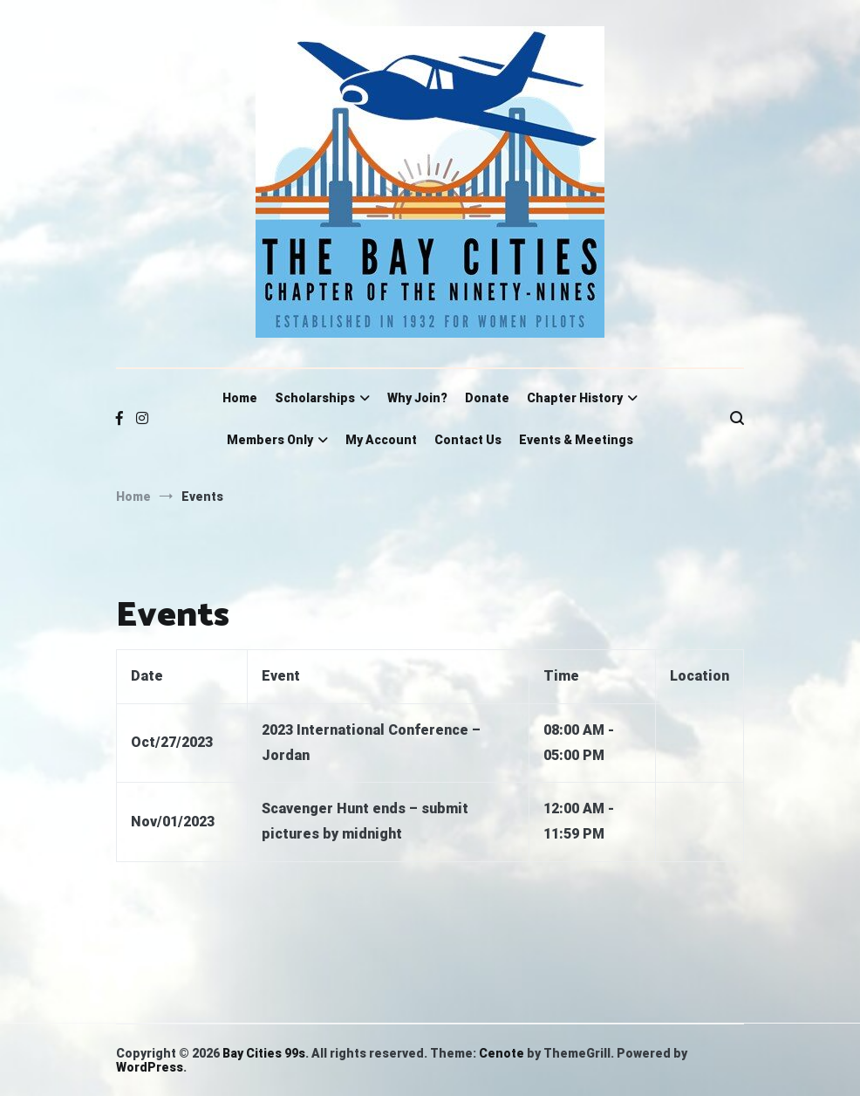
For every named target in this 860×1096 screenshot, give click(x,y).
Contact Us (468, 440)
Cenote (501, 1053)
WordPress (149, 1067)
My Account (381, 440)
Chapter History (575, 398)
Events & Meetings (576, 440)
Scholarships (315, 398)
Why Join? (417, 398)
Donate (487, 398)
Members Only (270, 440)
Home (239, 398)
